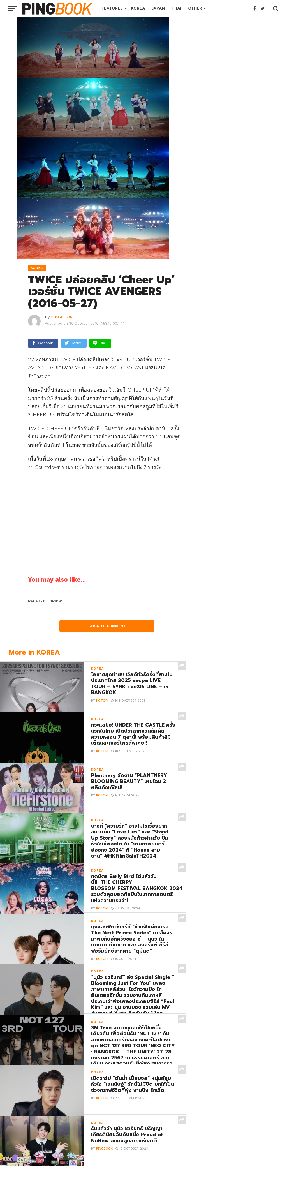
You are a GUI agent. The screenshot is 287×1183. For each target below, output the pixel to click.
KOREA (138, 8)
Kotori (102, 701)
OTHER (195, 8)
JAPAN (158, 8)
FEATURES (112, 8)
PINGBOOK (62, 317)
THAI (176, 8)
